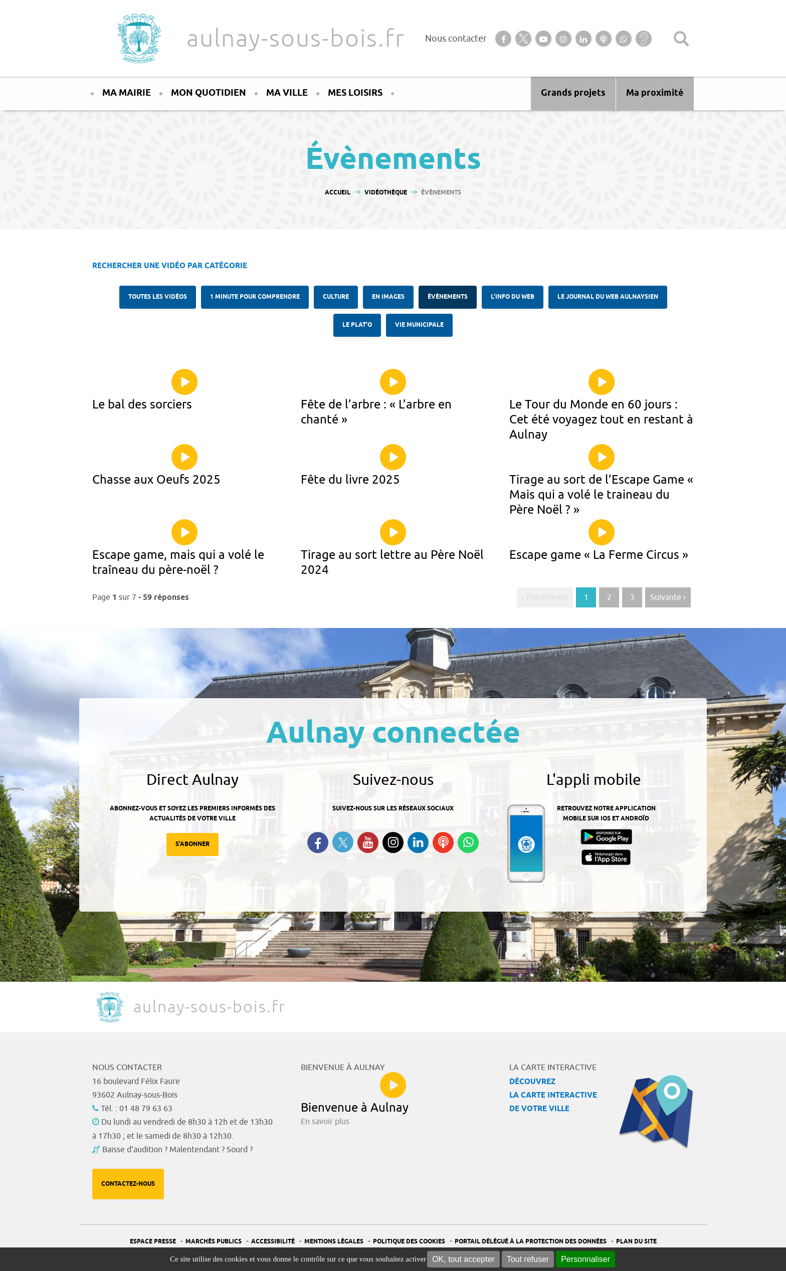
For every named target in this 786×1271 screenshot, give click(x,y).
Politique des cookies (409, 1241)
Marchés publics (213, 1241)
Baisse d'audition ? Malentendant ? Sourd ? (177, 1150)
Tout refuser (528, 1259)
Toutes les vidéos (157, 297)
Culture (336, 297)
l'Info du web (512, 297)
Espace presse (153, 1241)
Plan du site (636, 1241)
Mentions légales (333, 1241)
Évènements (448, 297)
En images (388, 297)
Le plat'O (357, 325)
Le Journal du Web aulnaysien (607, 297)
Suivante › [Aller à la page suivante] (668, 597)
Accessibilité (273, 1241)
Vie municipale (419, 325)
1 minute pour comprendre (255, 297)
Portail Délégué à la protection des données (531, 1241)
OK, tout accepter (463, 1259)
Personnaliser (585, 1259)
